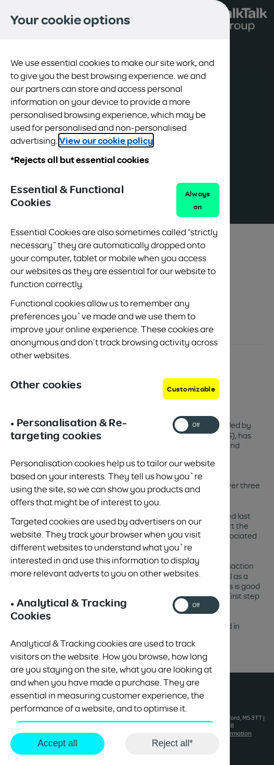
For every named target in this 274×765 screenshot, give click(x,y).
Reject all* (172, 743)
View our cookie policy (106, 140)
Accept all (57, 743)
